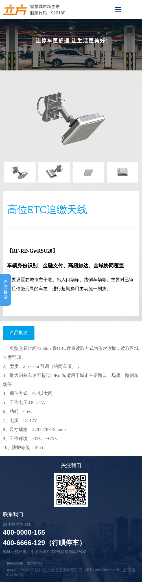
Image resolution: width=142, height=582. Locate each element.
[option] (71, 117)
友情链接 (35, 563)
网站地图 (15, 563)
